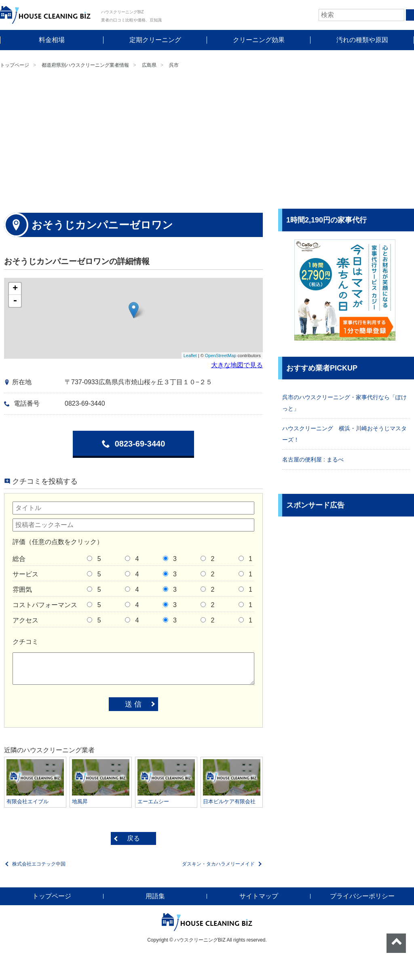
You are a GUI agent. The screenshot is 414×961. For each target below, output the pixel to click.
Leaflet (190, 355)
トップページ (14, 65)
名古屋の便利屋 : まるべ (313, 459)
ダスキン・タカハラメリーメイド (218, 864)
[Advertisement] (207, 140)
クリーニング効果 (259, 39)
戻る (133, 838)
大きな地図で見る (237, 365)
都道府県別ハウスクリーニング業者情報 (85, 65)
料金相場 (52, 39)
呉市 (174, 65)
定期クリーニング (155, 39)
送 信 (133, 704)
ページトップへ (396, 943)
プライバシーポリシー (362, 896)
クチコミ (25, 641)
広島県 (149, 65)
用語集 (155, 896)
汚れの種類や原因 (362, 39)
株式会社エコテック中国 (38, 864)
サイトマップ (258, 896)
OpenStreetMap (221, 355)
